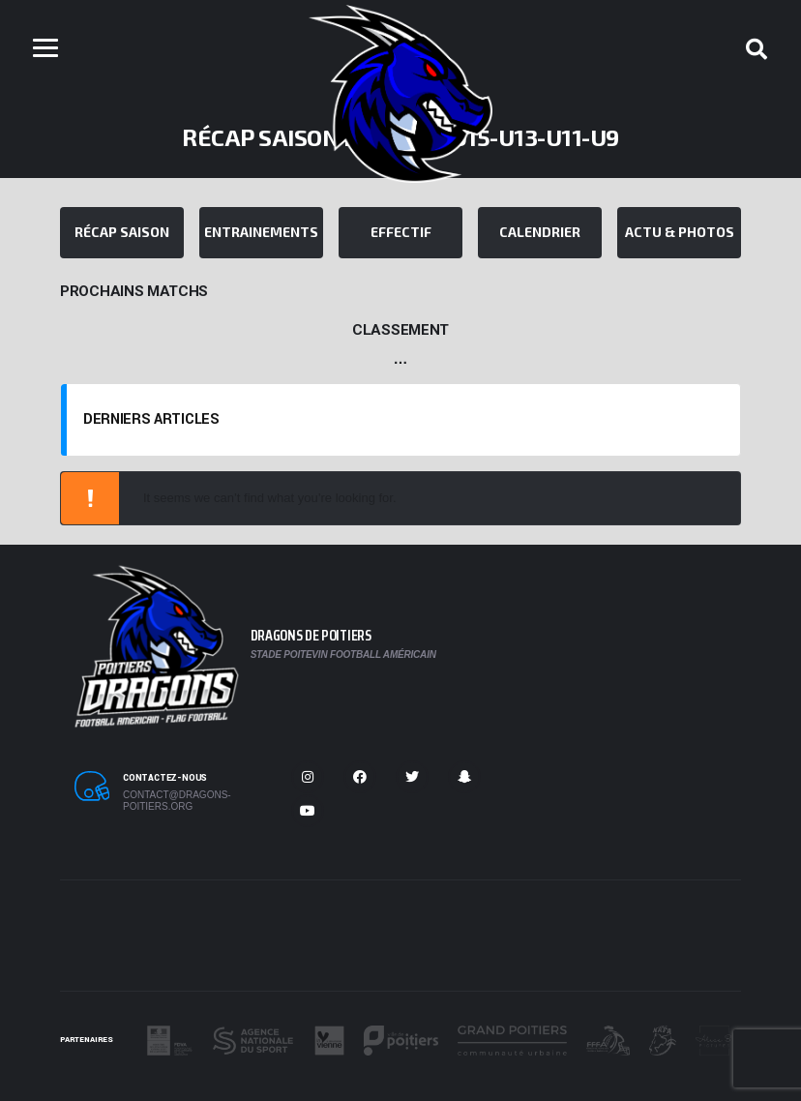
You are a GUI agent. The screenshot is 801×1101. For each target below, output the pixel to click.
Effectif (401, 231)
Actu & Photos (679, 231)
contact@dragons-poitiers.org (177, 800)
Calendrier (539, 231)
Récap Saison (121, 231)
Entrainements (261, 231)
